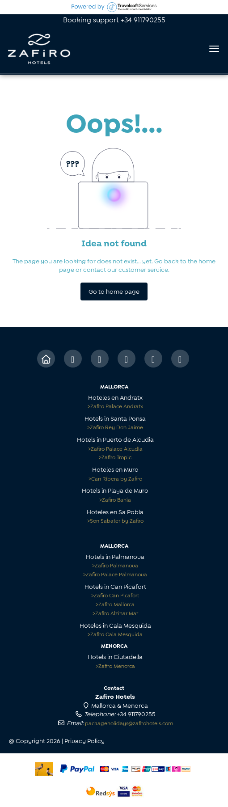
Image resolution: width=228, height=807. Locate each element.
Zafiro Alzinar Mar (115, 612)
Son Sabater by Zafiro (115, 520)
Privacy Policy (84, 740)
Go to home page (114, 291)
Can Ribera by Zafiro (115, 478)
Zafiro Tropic (115, 456)
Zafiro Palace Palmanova (115, 573)
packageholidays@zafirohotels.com (129, 722)
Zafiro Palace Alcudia (115, 448)
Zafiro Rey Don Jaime (115, 426)
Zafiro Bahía (115, 499)
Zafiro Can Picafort (115, 595)
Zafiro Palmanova (115, 565)
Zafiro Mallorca (115, 603)
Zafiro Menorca (115, 665)
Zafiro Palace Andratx (115, 405)
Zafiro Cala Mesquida (115, 633)
